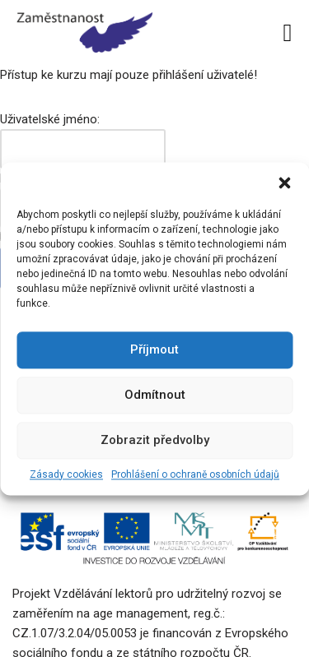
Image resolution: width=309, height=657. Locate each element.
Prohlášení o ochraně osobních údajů (195, 474)
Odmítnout (154, 394)
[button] (284, 182)
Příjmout (154, 349)
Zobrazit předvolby (155, 440)
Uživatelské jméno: (50, 119)
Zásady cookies (66, 474)
